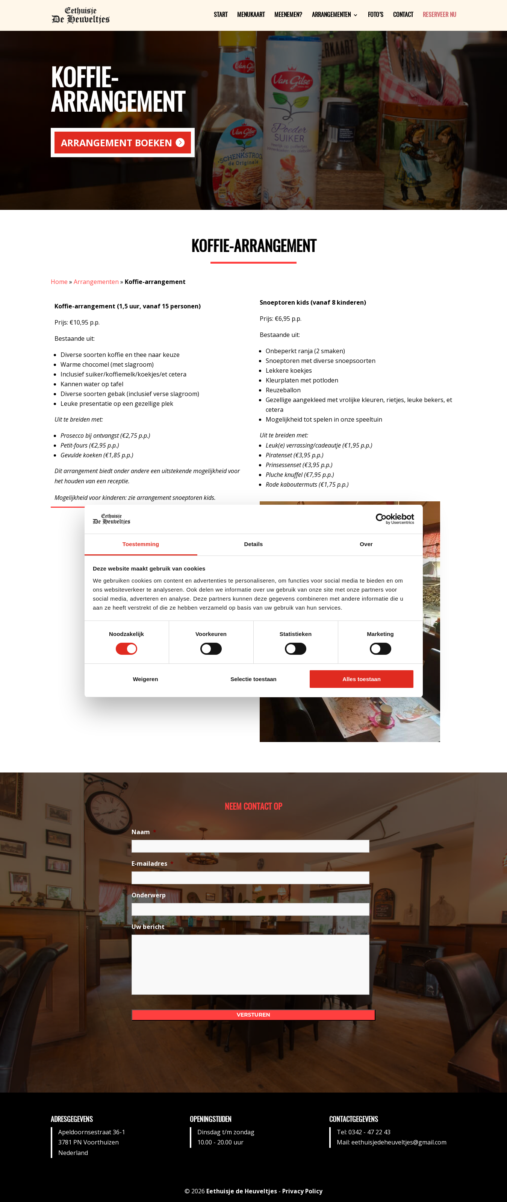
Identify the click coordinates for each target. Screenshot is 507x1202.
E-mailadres (153, 864)
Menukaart (251, 16)
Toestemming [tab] (141, 544)
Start (220, 16)
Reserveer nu (439, 16)
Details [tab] (253, 544)
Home (59, 282)
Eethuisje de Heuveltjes (241, 1191)
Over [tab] (366, 544)
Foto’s (375, 16)
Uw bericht (148, 927)
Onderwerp (149, 895)
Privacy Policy (303, 1191)
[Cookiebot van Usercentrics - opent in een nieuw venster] (381, 519)
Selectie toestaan (253, 679)
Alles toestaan (361, 679)
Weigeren (145, 679)
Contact (403, 16)
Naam (144, 832)
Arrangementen (331, 16)
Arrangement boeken (116, 142)
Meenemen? (288, 16)
